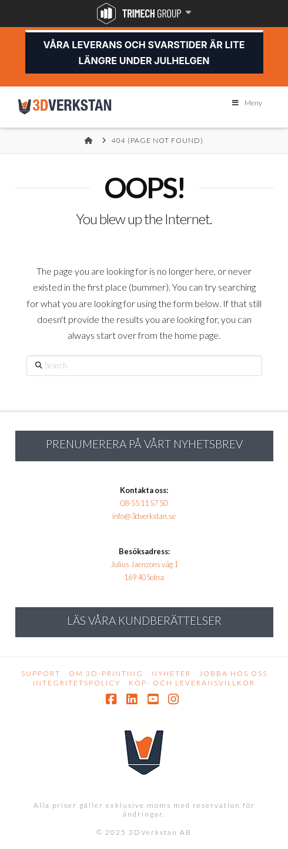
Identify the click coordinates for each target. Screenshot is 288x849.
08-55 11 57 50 (144, 503)
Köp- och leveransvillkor (192, 682)
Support (41, 673)
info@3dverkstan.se (144, 516)
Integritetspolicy (76, 682)
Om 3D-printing (106, 673)
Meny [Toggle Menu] (246, 102)
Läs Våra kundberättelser (144, 620)
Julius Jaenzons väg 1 (144, 564)
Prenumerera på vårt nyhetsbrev (144, 444)
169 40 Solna (144, 577)
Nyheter (171, 673)
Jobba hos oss (233, 673)
